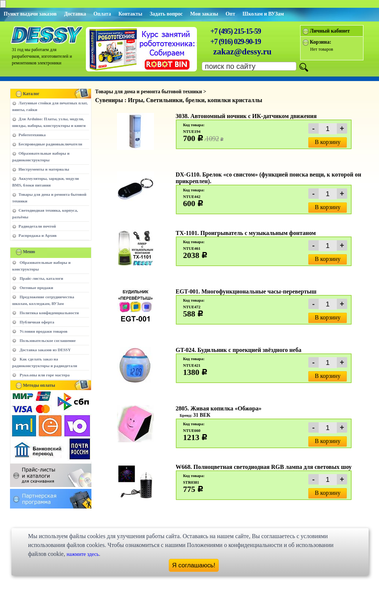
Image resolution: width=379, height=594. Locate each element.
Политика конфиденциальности (49, 313)
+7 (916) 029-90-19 (235, 41)
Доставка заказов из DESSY (45, 350)
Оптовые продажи (36, 287)
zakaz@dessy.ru (242, 51)
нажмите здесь (83, 554)
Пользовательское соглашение (48, 340)
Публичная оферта (37, 322)
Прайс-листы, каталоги (41, 278)
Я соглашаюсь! (193, 565)
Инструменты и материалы (44, 169)
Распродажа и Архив (38, 235)
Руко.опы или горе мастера (45, 375)
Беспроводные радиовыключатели (50, 144)
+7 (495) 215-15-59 (235, 31)
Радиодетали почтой (37, 226)
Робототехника (32, 134)
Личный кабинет (330, 31)
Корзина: (320, 42)
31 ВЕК (201, 415)
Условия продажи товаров (43, 331)
